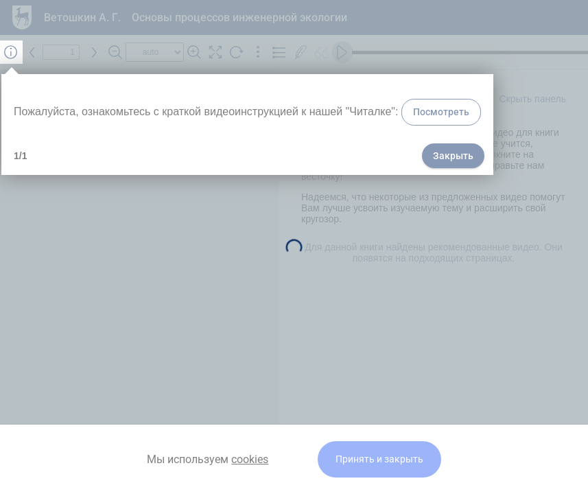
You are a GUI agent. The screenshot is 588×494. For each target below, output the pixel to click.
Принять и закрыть (379, 459)
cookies (249, 459)
